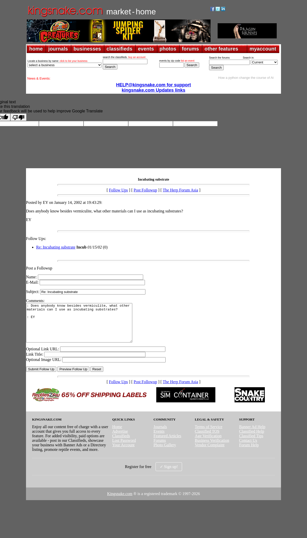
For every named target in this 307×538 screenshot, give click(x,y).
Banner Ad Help (252, 434)
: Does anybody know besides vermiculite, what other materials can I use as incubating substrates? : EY (85, 326)
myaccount (262, 49)
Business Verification (212, 448)
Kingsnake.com (119, 501)
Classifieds (121, 443)
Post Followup (145, 190)
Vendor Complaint (210, 452)
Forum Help (249, 452)
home (36, 49)
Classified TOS (207, 439)
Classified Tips (251, 443)
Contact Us (248, 448)
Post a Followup (39, 268)
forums (190, 49)
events (146, 49)
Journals (160, 434)
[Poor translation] (18, 117)
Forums (160, 448)
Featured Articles (167, 443)
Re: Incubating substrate (55, 247)
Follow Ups (118, 190)
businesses (87, 49)
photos (168, 49)
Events (159, 439)
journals (58, 49)
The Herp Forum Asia (180, 190)
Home (117, 434)
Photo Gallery (165, 452)
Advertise (120, 439)
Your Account (123, 452)
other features (221, 49)
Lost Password (124, 448)
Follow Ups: (36, 238)
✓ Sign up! (169, 474)
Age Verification (208, 443)
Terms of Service (208, 434)
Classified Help (251, 439)
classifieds (119, 49)
